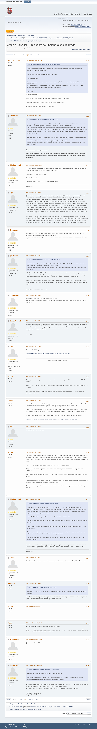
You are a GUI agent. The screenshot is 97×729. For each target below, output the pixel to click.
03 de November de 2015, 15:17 (34, 606)
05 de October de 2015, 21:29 (33, 320)
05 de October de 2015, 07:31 (33, 295)
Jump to (64, 713)
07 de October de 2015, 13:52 (33, 400)
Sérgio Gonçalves (16, 165)
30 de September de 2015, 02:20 (34, 60)
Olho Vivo (59, 38)
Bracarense (14, 230)
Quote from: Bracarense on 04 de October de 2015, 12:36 (44, 259)
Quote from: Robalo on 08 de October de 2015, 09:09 (43, 503)
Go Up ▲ (90, 724)
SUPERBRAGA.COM (76, 24)
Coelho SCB (14, 665)
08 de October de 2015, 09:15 (33, 499)
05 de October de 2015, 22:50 (33, 346)
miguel (34, 38)
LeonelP (13, 558)
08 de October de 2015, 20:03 (33, 583)
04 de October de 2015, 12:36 (33, 230)
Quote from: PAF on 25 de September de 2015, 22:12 (43, 119)
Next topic (86, 49)
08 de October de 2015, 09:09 (33, 452)
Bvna (55, 38)
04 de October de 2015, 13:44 (33, 255)
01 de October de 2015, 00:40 (33, 192)
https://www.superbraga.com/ (83, 26)
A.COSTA (65, 38)
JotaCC (71, 38)
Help (76, 724)
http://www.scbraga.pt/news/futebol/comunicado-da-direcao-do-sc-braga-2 (48, 353)
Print (88, 55)
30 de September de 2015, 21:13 (34, 165)
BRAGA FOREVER (42, 38)
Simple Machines (18, 724)
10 (34, 55)
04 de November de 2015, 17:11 (34, 622)
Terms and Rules (83, 724)
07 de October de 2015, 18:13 (33, 426)
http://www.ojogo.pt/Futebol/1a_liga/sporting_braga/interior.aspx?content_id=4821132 (51, 419)
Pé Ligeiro (50, 38)
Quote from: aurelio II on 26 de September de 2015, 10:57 (44, 64)
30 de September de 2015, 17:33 (34, 115)
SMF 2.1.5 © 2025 (9, 724)
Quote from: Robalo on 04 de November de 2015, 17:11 (43, 669)
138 (38, 55)
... (36, 55)
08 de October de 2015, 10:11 (33, 557)
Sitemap (26, 724)
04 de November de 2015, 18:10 (34, 665)
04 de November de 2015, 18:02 (34, 639)
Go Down (9, 55)
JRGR (12, 427)
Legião (12, 346)
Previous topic (77, 49)
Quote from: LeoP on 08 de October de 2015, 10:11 (42, 587)
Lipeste (12, 192)
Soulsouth (14, 116)
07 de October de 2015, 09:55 (33, 376)
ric (31, 38)
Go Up (8, 699)
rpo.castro (14, 256)
